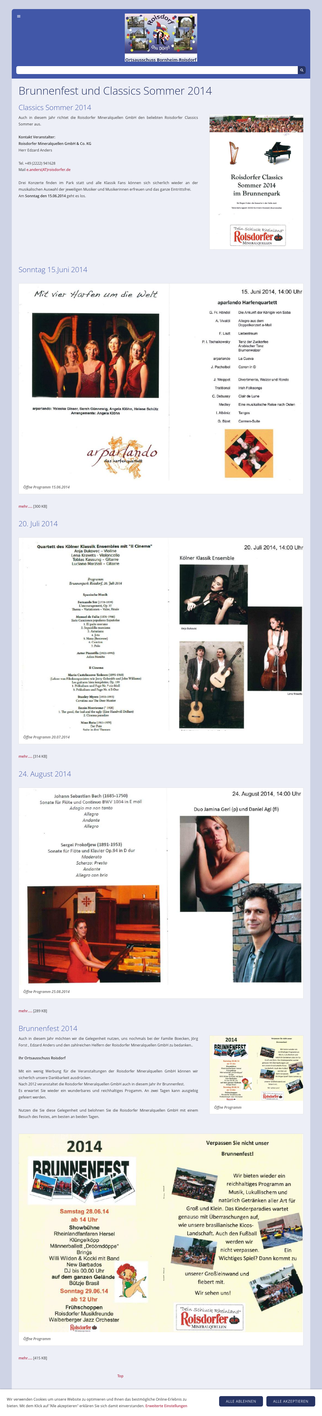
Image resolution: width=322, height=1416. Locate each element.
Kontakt (150, 1399)
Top (120, 1375)
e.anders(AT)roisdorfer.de (48, 169)
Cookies (196, 1399)
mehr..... (25, 506)
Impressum (129, 1399)
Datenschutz (173, 1399)
